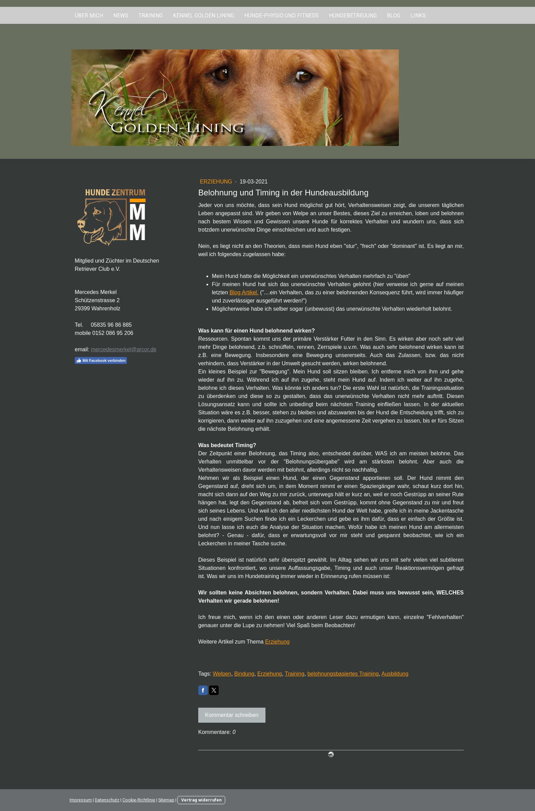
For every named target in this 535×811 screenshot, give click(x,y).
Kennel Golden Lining (203, 15)
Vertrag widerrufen (201, 799)
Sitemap (166, 799)
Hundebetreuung (353, 15)
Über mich (89, 15)
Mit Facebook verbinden (101, 360)
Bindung (244, 674)
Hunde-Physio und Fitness (281, 15)
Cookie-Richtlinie (138, 799)
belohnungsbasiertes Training (343, 674)
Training (151, 15)
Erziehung (217, 182)
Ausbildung (394, 674)
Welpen (222, 674)
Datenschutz (107, 799)
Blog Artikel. (244, 292)
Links (418, 15)
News (120, 15)
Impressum (81, 799)
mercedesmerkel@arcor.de (123, 349)
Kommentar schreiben (232, 715)
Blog (393, 15)
